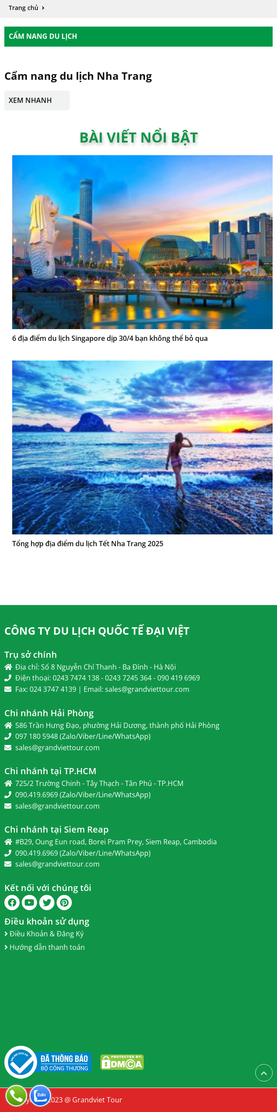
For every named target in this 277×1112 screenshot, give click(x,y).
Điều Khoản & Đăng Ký (44, 934)
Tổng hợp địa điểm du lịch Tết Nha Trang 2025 (87, 543)
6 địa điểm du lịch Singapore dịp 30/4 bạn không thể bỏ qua (110, 338)
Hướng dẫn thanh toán (44, 947)
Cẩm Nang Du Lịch (43, 36)
